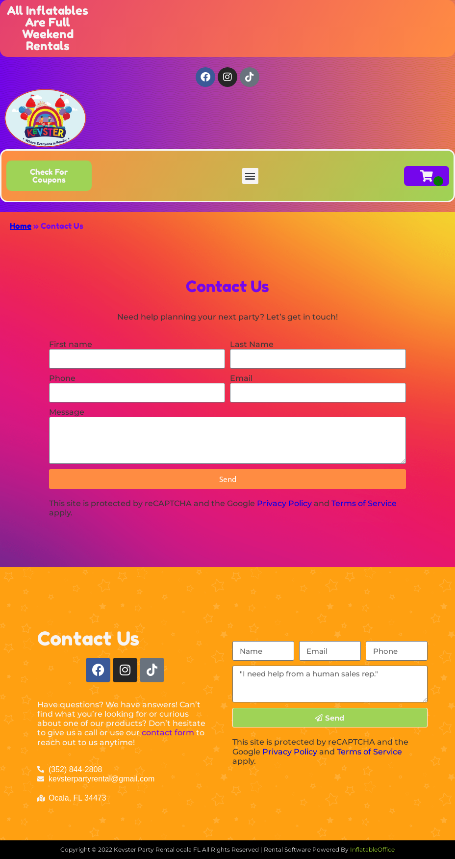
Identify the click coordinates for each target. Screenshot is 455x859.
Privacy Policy (284, 503)
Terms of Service (364, 503)
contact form (168, 732)
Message (66, 412)
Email (241, 378)
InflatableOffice (372, 849)
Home (20, 226)
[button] (250, 176)
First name (70, 344)
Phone (62, 378)
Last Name (252, 344)
